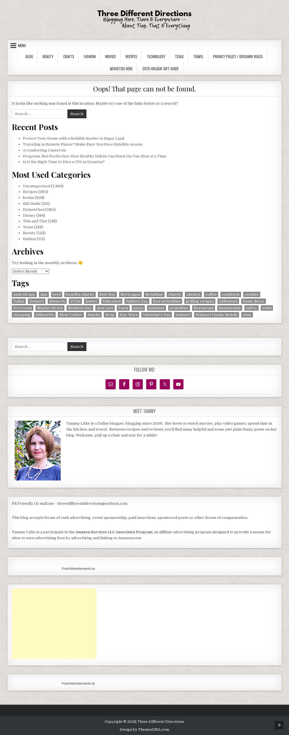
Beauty (48, 56)
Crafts (68, 56)
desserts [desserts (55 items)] (57, 301)
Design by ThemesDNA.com (144, 730)
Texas (179, 56)
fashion (29, 239)
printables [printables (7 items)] (179, 308)
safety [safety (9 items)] (251, 308)
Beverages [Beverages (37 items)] (130, 294)
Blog (29, 56)
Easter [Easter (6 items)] (92, 301)
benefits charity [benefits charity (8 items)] (80, 294)
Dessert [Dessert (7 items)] (36, 301)
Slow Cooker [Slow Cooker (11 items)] (70, 315)
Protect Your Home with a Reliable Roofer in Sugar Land (73, 138)
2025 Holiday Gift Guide (160, 68)
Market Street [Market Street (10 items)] (50, 308)
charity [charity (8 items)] (174, 294)
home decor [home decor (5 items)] (253, 301)
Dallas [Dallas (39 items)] (18, 301)
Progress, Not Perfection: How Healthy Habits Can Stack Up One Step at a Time (95, 156)
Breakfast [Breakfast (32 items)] (154, 294)
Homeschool (34, 209)
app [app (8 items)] (43, 294)
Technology (156, 56)
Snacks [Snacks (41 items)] (93, 315)
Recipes (131, 56)
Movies (110, 56)
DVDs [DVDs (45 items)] (75, 301)
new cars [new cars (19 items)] (105, 308)
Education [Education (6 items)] (112, 301)
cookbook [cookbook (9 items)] (231, 294)
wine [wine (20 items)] (247, 315)
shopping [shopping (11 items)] (21, 315)
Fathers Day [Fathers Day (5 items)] (137, 301)
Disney (29, 215)
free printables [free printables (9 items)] (167, 301)
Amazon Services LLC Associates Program (113, 532)
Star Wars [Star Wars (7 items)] (129, 315)
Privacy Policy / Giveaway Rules (238, 56)
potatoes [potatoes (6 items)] (156, 308)
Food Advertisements (76, 568)
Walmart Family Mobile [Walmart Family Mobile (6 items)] (217, 315)
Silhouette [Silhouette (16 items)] (45, 315)
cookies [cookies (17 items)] (252, 294)
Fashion (90, 56)
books (28, 198)
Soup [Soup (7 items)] (110, 315)
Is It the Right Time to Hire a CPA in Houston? (64, 162)
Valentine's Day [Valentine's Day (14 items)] (156, 315)
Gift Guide (32, 203)
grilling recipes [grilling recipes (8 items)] (200, 301)
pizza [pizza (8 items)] (138, 308)
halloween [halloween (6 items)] (228, 301)
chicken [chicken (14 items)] (193, 294)
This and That (35, 221)
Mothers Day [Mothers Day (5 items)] (80, 308)
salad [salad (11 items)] (267, 308)
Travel (198, 56)
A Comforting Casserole (44, 150)
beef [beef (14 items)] (56, 294)
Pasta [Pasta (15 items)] (123, 308)
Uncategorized (36, 186)
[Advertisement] (54, 624)
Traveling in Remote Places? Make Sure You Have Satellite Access (83, 144)
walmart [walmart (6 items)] (183, 315)
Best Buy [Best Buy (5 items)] (107, 294)
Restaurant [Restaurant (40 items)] (204, 308)
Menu (22, 45)
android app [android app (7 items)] (24, 294)
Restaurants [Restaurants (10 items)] (230, 308)
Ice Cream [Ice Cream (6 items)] (22, 308)
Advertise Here (121, 68)
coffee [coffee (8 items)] (211, 294)
